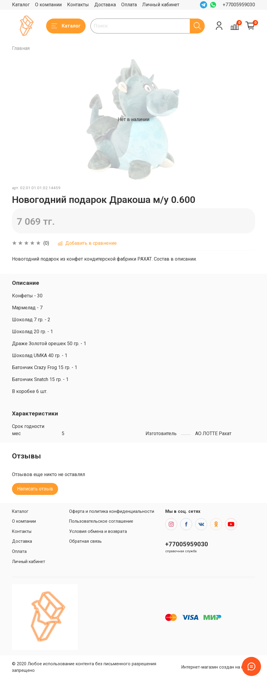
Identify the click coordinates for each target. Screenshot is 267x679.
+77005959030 (239, 4)
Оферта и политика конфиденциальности (111, 511)
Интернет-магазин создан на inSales (218, 667)
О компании (48, 4)
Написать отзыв (35, 489)
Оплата (129, 4)
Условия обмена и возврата (98, 531)
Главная (21, 48)
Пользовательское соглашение (101, 521)
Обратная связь (85, 541)
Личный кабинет (160, 4)
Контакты (78, 4)
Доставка (105, 4)
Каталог (21, 4)
